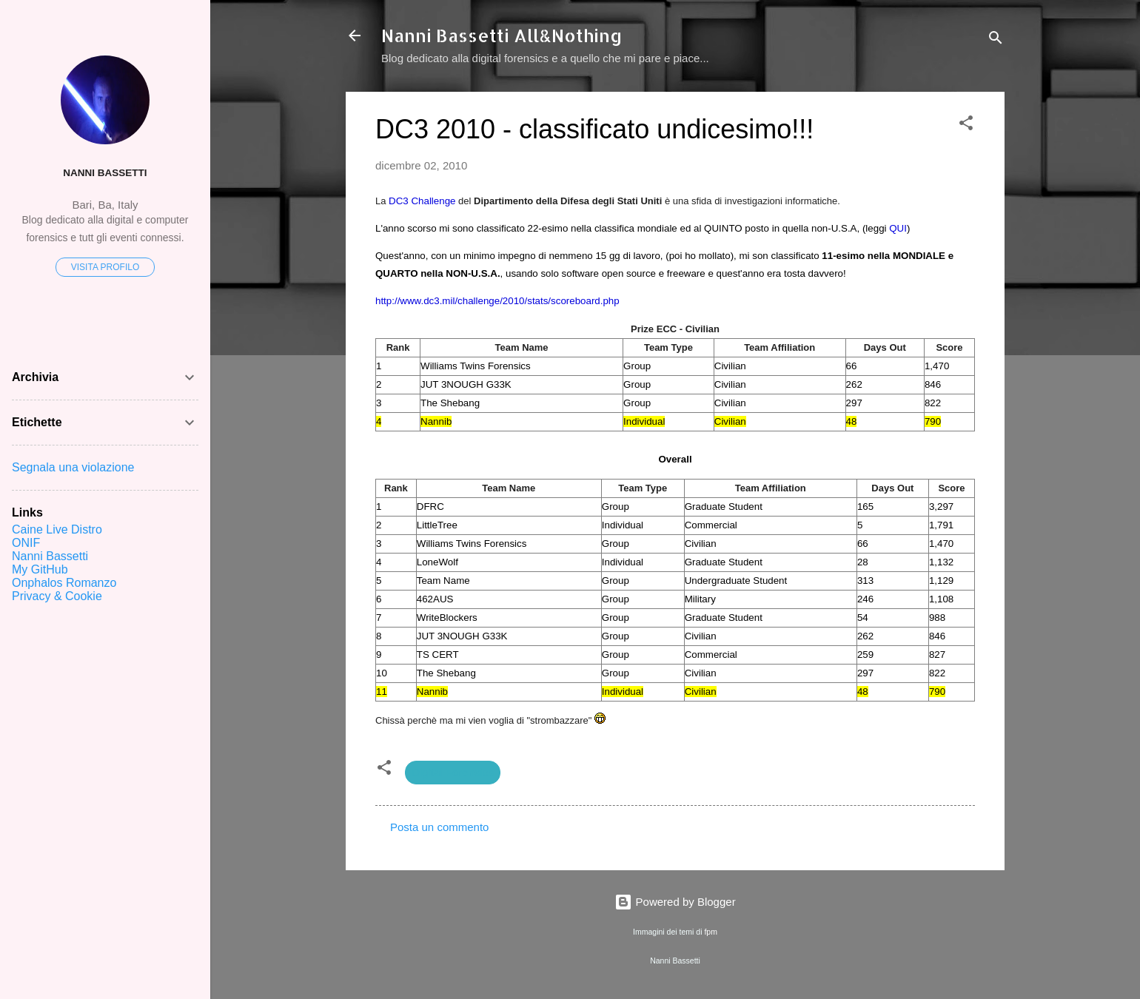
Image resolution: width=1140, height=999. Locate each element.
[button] (966, 125)
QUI (898, 228)
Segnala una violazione (73, 467)
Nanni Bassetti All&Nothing (502, 35)
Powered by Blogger (674, 901)
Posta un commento (439, 827)
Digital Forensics (453, 772)
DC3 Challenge (422, 200)
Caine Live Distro (57, 529)
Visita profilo (105, 267)
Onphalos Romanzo (64, 582)
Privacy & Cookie (57, 596)
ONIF (26, 542)
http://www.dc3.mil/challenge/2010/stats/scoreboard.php (497, 300)
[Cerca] (996, 40)
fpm (710, 931)
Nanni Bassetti (105, 172)
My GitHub (40, 569)
